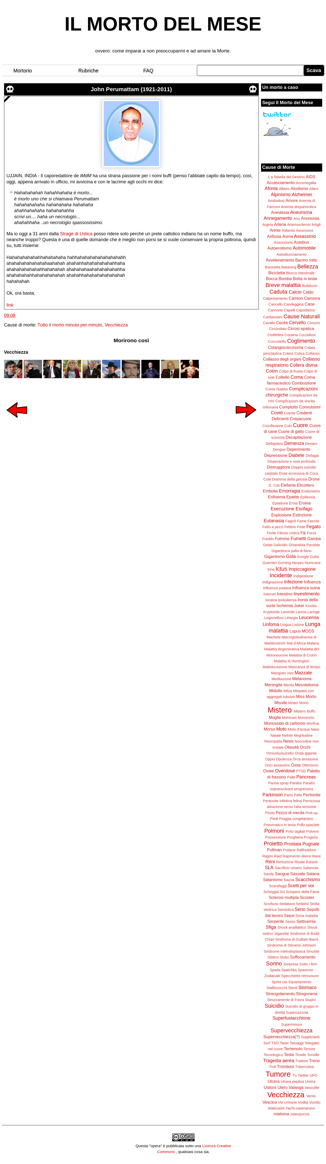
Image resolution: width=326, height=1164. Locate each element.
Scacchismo (307, 879)
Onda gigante (306, 753)
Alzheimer (302, 194)
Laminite (287, 612)
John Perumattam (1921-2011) (131, 89)
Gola (291, 556)
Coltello (282, 377)
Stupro (310, 1000)
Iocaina (271, 600)
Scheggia (271, 892)
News (288, 741)
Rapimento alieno (297, 856)
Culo (288, 426)
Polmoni (274, 831)
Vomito (314, 1102)
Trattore (301, 1061)
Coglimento (301, 341)
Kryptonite (271, 612)
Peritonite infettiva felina (282, 801)
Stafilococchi (276, 988)
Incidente (281, 575)
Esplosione (281, 515)
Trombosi (285, 1066)
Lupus (295, 631)
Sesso (290, 922)
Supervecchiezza (291, 1030)
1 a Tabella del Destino (286, 177)
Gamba (314, 538)
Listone (298, 625)
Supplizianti (310, 1037)
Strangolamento (280, 993)
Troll (272, 1067)
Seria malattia (306, 916)
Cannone (275, 310)
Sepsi (289, 915)
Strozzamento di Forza (285, 1000)
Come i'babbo (276, 389)
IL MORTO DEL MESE (163, 24)
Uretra (310, 1081)
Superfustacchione (291, 1018)
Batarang (288, 267)
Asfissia (274, 236)
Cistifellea (275, 335)
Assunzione (283, 242)
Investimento (307, 593)
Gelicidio (281, 545)
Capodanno (305, 310)
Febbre (290, 527)
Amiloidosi (276, 201)
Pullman (274, 849)
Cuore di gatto (291, 431)
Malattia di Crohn (303, 655)
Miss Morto (306, 696)
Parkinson (273, 794)
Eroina (305, 503)
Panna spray (278, 783)
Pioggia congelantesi (296, 819)
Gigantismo (274, 556)
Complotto (288, 407)
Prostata (292, 843)
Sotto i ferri (308, 964)
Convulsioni (310, 407)
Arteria (280, 224)
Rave (316, 856)
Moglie (275, 717)
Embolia (270, 491)
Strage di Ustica (76, 233)
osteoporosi (299, 1114)
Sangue (282, 873)
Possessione (275, 837)
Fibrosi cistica (288, 533)
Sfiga (271, 927)
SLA (269, 867)
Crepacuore (300, 418)
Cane (310, 304)
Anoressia (310, 218)
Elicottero (305, 485)
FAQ (148, 70)
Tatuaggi (297, 1043)
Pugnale (311, 843)
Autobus (301, 242)
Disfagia (312, 456)
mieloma (281, 1114)
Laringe (313, 612)
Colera (288, 353)
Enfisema (276, 497)
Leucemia (309, 617)
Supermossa (291, 1024)
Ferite (271, 533)
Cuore (300, 425)
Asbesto (288, 230)
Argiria (267, 225)
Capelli (289, 310)
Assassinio (305, 236)
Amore (292, 200)
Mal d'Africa (296, 643)
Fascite (313, 521)
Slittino (273, 957)
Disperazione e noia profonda (291, 461)
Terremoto (293, 1048)
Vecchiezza (116, 324)
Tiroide (300, 1055)
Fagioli (290, 521)
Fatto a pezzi (272, 527)
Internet (269, 594)
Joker (299, 605)
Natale (275, 735)
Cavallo (269, 323)
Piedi (274, 819)
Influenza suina (306, 587)
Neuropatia (273, 741)
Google (303, 557)
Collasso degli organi (282, 359)
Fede (301, 527)
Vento (311, 1096)
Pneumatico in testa (280, 825)
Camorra (312, 298)
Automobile (304, 248)
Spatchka (289, 970)
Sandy (269, 874)
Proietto (273, 843)
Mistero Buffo (304, 711)
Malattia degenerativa (281, 649)
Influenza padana (277, 588)
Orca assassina (305, 759)
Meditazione (281, 679)
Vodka (303, 1102)
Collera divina (304, 365)
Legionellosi (273, 618)
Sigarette (281, 934)
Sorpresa (290, 964)
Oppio (270, 759)
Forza (311, 533)
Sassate (297, 873)
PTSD (301, 771)
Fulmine (282, 538)
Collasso (313, 353)
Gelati (268, 545)
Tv (295, 1075)
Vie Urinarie (287, 1102)
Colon (272, 371)
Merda (289, 685)
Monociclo (306, 718)
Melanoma (302, 678)
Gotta (314, 557)
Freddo (268, 539)
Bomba (285, 278)
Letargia (291, 618)
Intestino (284, 594)
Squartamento (299, 982)
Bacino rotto (306, 260)
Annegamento (278, 218)
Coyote (290, 413)
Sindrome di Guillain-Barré (296, 939)
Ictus (281, 569)
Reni (270, 861)
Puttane (289, 850)
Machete (274, 637)
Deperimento (298, 449)
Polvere (312, 831)
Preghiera (295, 837)
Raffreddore (306, 850)
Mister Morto (298, 703)
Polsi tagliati (295, 831)
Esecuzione (282, 508)
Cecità (282, 322)
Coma (297, 377)
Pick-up (311, 813)
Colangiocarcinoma (285, 347)
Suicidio (274, 1006)
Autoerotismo (279, 248)
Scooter (307, 897)
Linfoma (271, 624)
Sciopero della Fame (303, 892)
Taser (284, 1043)
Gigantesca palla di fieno (291, 551)
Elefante (288, 485)
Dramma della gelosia (289, 479)
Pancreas (306, 776)
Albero (284, 189)
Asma (287, 236)
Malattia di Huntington (291, 661)
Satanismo (272, 879)
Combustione (304, 383)
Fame (302, 521)
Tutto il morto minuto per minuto (69, 324)
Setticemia (306, 921)
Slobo (284, 957)
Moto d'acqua (299, 729)
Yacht (290, 1108)
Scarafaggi (278, 886)
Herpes (298, 563)
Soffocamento (303, 957)
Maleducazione (275, 667)
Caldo (308, 292)
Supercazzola (297, 1012)
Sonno (274, 963)
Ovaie (268, 771)
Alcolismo (299, 188)
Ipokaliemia (287, 600)
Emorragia (289, 491)
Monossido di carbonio (284, 723)
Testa (289, 1054)
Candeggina (294, 304)
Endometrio (310, 491)
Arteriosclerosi (298, 225)
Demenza (294, 443)
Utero (282, 1087)
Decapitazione (299, 437)
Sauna (289, 880)
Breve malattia (283, 285)
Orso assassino (277, 765)
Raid (278, 856)
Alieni (313, 189)
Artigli (316, 225)
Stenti (292, 988)
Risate (299, 862)
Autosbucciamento (291, 254)
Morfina (313, 723)
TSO (275, 1043)
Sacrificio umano (288, 868)
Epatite (292, 497)
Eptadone (280, 503)
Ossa (296, 765)
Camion (296, 298)
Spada (275, 970)
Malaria (313, 643)
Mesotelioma (306, 684)
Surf (266, 1043)
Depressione (275, 455)
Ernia (293, 503)
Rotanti (312, 862)
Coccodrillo (277, 341)
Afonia (271, 188)
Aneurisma (301, 212)
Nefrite (287, 735)
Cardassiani (272, 317)
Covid (277, 412)
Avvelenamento (280, 260)
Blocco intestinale (300, 273)
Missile (281, 702)
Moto (281, 729)
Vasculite (312, 1088)
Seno (300, 909)
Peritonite (311, 794)
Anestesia (280, 212)
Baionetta (272, 267)
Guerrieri (270, 563)
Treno (314, 1060)
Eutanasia (274, 520)
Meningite (273, 684)
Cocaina (291, 335)
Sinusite (312, 951)
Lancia (301, 612)
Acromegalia (306, 183)
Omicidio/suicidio (280, 753)
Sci (282, 892)
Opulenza (284, 759)
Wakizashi (276, 1108)
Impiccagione (302, 569)
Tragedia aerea (278, 1060)
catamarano (305, 1108)
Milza (287, 691)
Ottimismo (310, 765)
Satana (312, 873)
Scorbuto (271, 904)
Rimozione (284, 862)
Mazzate (303, 672)
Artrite (275, 230)
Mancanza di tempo (304, 667)
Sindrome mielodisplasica (284, 951)
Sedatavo (287, 904)
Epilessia (307, 497)
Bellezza (307, 266)
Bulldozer (310, 286)
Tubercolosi (304, 1067)
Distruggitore (278, 467)
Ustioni (270, 1087)
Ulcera (274, 1081)
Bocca (272, 278)
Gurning (284, 563)
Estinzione (302, 515)
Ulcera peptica (292, 1081)
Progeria (311, 837)
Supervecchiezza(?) (281, 1036)
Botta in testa (305, 278)
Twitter (303, 1075)
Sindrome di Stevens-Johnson (291, 945)
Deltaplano (274, 444)
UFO (313, 1075)
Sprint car (280, 982)
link (10, 305)
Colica (299, 353)
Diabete (296, 455)
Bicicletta (276, 272)
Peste (270, 813)
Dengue (279, 449)
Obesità (291, 747)
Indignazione (272, 582)
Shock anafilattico (291, 927)
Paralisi (296, 783)
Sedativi (302, 904)
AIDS (310, 176)
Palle (291, 777)
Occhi (305, 747)
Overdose (285, 770)
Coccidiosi (307, 335)
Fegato (313, 526)
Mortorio (22, 70)
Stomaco (307, 987)
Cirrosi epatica (301, 328)
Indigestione (304, 576)
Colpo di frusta (291, 371)
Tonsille (313, 1055)
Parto (288, 795)
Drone (314, 479)
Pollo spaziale (308, 825)
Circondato (278, 329)
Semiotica (286, 910)
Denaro (311, 444)
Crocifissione (272, 426)
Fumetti (298, 538)
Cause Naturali (301, 316)
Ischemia (285, 605)
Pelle (298, 795)
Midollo (275, 690)
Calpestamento (275, 298)
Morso (269, 729)
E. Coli (274, 485)
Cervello (297, 322)
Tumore (278, 1074)
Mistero (280, 710)
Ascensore (304, 230)
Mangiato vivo (282, 673)
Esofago (304, 508)
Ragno (267, 856)
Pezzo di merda (290, 812)
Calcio (295, 292)
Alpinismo (281, 194)
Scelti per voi (301, 885)
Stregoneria (306, 993)
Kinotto (311, 606)
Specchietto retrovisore (300, 976)
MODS (308, 631)
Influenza (312, 582)
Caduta (278, 292)
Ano (296, 218)
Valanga (296, 1087)
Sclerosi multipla (284, 897)
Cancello (275, 304)
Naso (315, 729)
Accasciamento (281, 182)
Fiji (303, 532)
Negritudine (303, 735)
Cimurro (313, 323)
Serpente (275, 921)
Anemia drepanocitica (298, 207)
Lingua (285, 625)
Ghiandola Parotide (304, 545)
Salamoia (310, 868)
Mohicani (289, 718)
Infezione (293, 581)
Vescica (270, 1102)
